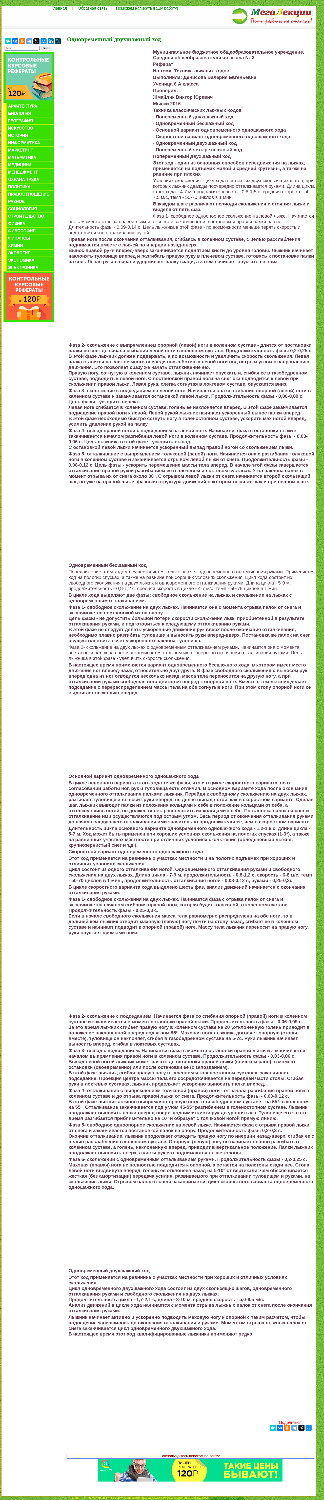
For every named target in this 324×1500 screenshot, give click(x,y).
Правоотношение (28, 194)
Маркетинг (20, 150)
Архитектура (22, 106)
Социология (22, 209)
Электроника (23, 267)
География (20, 121)
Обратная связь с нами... (227, 1498)
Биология (19, 113)
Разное (16, 201)
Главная (59, 8)
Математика (22, 157)
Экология (19, 253)
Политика (19, 187)
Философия (22, 231)
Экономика (21, 260)
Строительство (26, 216)
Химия (15, 245)
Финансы (19, 238)
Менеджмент (23, 172)
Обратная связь (93, 8)
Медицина (20, 165)
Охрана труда (23, 179)
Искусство (20, 128)
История (18, 135)
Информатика (24, 143)
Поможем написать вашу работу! (147, 8)
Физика (16, 223)
